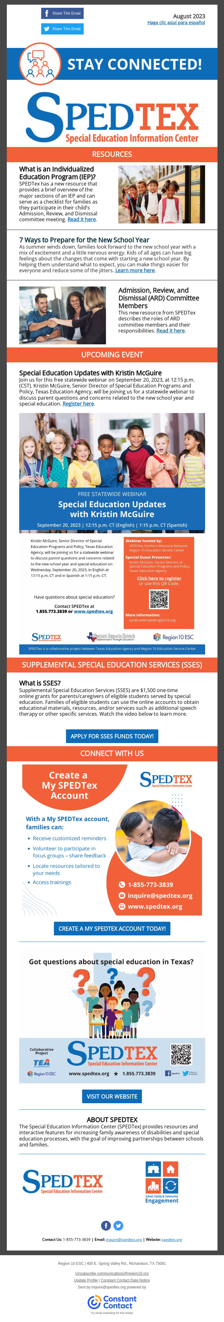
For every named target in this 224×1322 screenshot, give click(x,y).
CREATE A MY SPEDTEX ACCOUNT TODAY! (112, 928)
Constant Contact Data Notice (125, 1280)
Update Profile (86, 1280)
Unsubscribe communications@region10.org (111, 1273)
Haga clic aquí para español (176, 22)
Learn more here (135, 270)
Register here (78, 403)
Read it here (82, 219)
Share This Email (66, 13)
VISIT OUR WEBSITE (112, 1096)
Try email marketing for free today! (112, 1313)
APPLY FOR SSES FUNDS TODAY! (112, 736)
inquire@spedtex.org (124, 1239)
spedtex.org (172, 1239)
